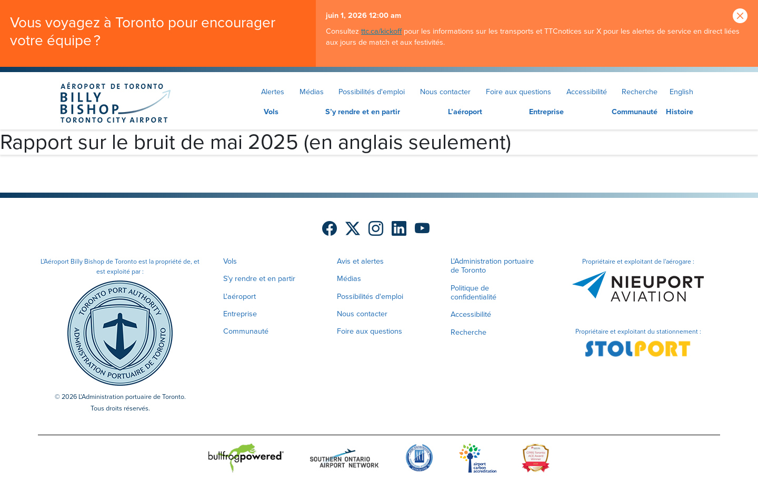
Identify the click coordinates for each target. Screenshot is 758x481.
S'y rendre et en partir (259, 278)
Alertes (272, 91)
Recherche (639, 91)
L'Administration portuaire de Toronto (492, 265)
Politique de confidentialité (473, 292)
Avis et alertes (360, 261)
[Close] (740, 16)
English (681, 91)
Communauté (634, 111)
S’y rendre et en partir (362, 111)
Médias (312, 91)
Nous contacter (445, 91)
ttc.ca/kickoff (381, 31)
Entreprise (546, 111)
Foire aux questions (518, 91)
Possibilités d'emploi (371, 91)
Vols (271, 111)
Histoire (679, 111)
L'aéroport (239, 296)
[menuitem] (251, 112)
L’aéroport (465, 111)
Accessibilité (586, 91)
